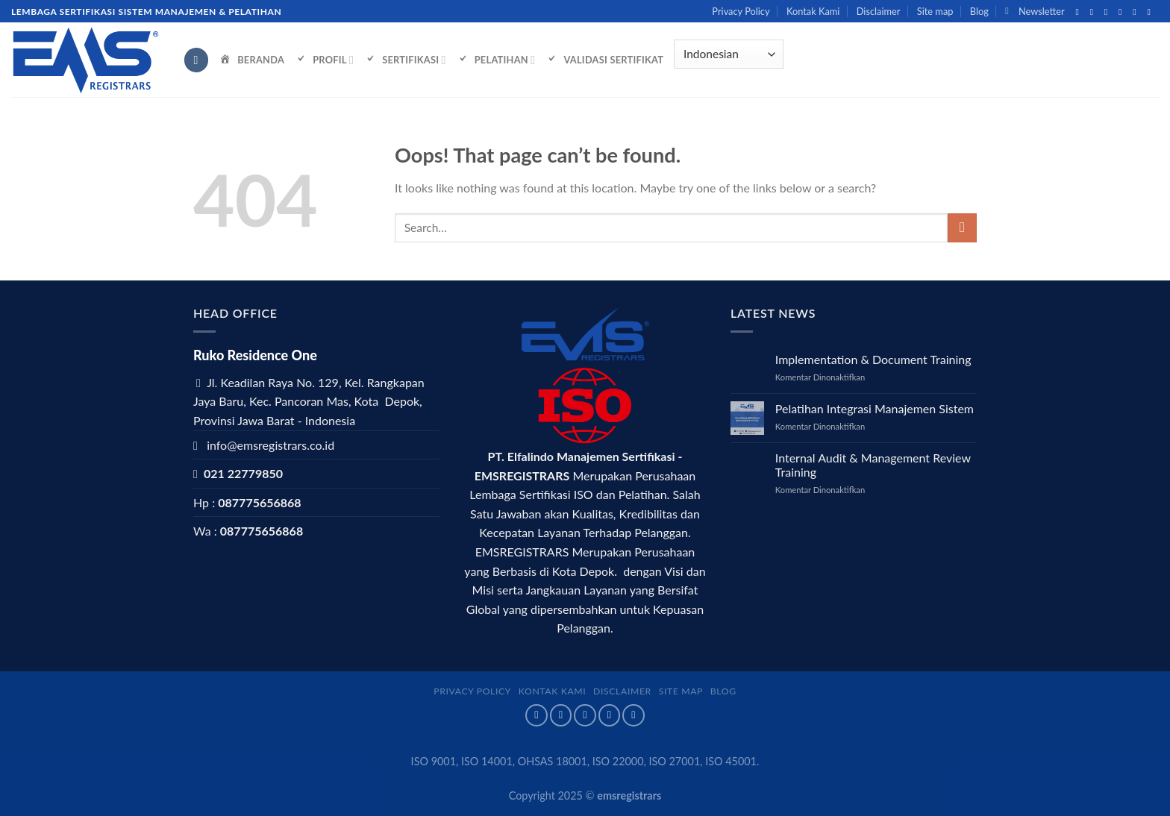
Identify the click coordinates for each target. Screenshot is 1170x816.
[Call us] (1137, 12)
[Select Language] (728, 54)
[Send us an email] (1123, 12)
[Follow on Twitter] (1108, 12)
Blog (979, 11)
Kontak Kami (812, 11)
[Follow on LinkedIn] (1151, 12)
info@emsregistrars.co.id (270, 445)
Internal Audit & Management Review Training (873, 465)
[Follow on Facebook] (1079, 12)
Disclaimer (879, 11)
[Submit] (962, 227)
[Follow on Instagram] (1094, 12)
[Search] (196, 60)
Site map (935, 11)
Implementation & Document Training (873, 359)
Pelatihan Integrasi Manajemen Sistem (874, 408)
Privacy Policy (740, 11)
